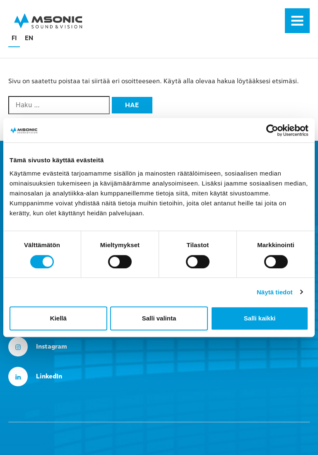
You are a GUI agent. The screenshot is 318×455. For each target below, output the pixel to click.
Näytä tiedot (275, 292)
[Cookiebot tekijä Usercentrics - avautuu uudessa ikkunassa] (272, 130)
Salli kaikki (260, 318)
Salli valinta (159, 318)
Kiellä (58, 318)
